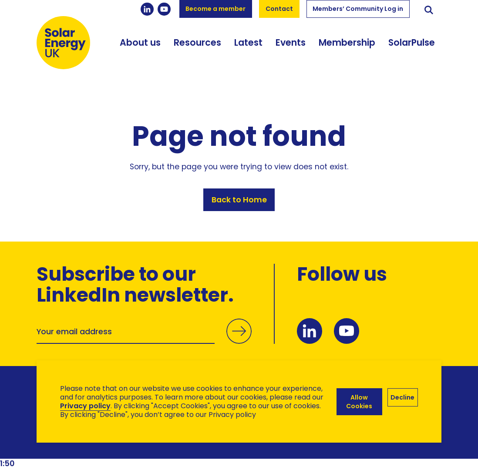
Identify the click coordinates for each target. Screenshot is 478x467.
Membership (347, 43)
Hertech (192, 445)
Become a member (215, 8)
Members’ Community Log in (358, 8)
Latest (248, 43)
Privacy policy (85, 406)
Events (291, 43)
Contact (279, 8)
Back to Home (239, 200)
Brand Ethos (101, 445)
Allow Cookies (359, 401)
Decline (402, 397)
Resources (197, 43)
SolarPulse (411, 43)
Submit (239, 339)
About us (140, 43)
